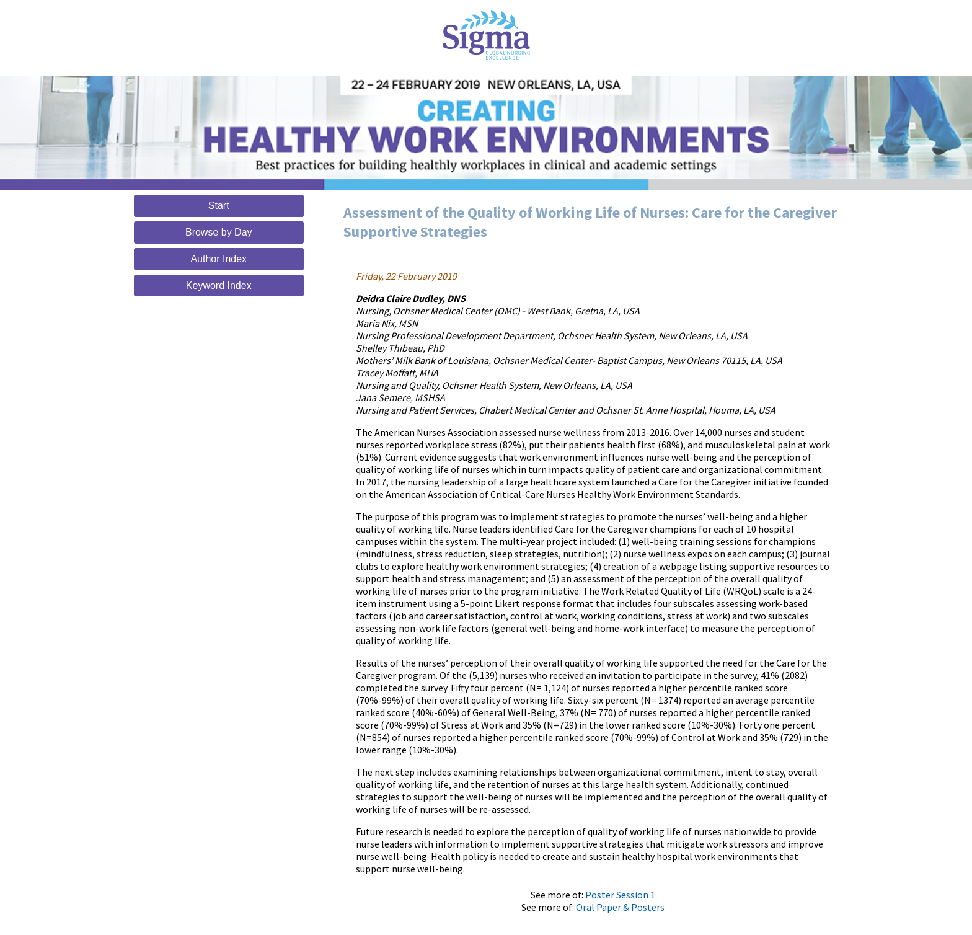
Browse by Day (218, 232)
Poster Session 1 (620, 894)
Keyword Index (219, 285)
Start (218, 205)
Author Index (218, 259)
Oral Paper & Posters (620, 907)
